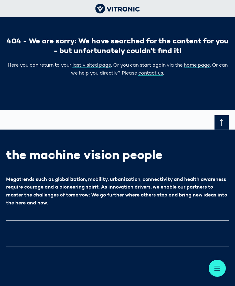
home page (197, 65)
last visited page (92, 65)
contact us (150, 73)
